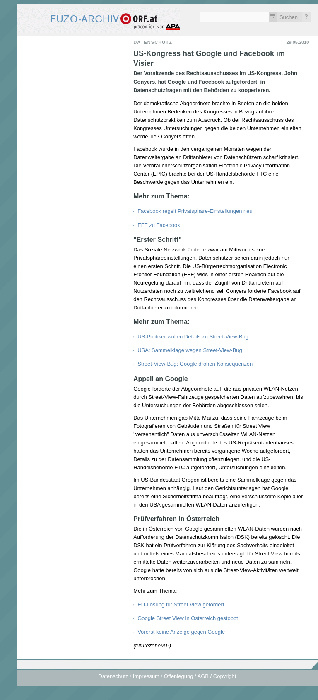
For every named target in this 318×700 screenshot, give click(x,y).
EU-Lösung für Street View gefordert (180, 604)
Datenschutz (113, 676)
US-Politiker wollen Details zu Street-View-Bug (192, 336)
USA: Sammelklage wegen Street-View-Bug (189, 350)
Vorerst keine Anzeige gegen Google (181, 632)
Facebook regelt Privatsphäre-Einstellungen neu (195, 211)
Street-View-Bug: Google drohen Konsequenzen (195, 364)
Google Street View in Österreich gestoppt (187, 618)
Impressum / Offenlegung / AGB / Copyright (184, 676)
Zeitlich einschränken (273, 17)
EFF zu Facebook (158, 225)
